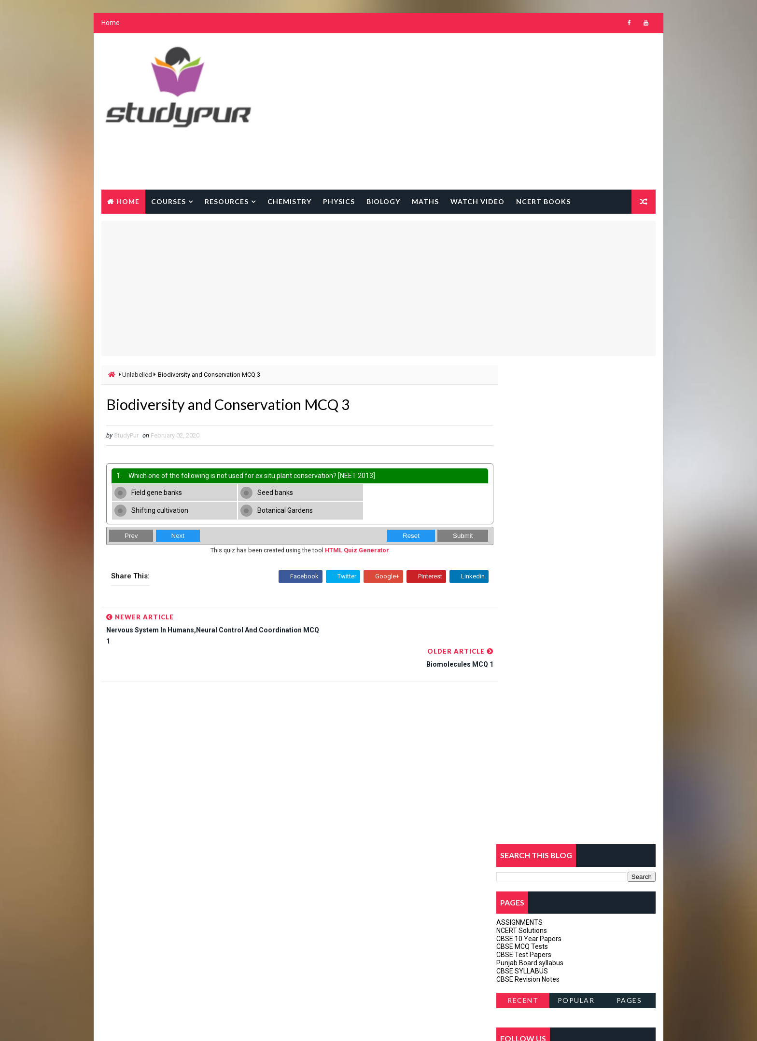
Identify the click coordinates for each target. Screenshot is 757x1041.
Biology (383, 201)
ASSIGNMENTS (520, 444)
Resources (226, 201)
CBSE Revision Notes (528, 500)
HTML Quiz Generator (347, 533)
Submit (443, 519)
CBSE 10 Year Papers (529, 460)
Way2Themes (184, 1024)
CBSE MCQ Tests (522, 468)
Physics (338, 201)
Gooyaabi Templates (287, 1024)
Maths (424, 201)
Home (110, 24)
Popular (576, 522)
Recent (523, 522)
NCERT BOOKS (543, 201)
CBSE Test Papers (524, 476)
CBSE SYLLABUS (522, 492)
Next (176, 519)
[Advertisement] (480, 112)
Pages (630, 522)
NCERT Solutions (522, 451)
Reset (391, 519)
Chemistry (289, 201)
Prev (130, 519)
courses (168, 201)
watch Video (477, 201)
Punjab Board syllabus (530, 484)
